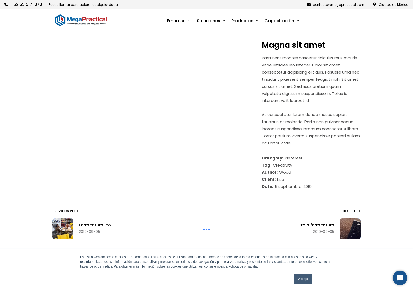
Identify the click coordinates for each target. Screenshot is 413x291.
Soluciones (208, 21)
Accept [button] (303, 279)
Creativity (282, 165)
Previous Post (65, 211)
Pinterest (294, 158)
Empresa (176, 21)
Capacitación (279, 21)
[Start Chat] (400, 278)
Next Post (351, 211)
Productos (242, 21)
